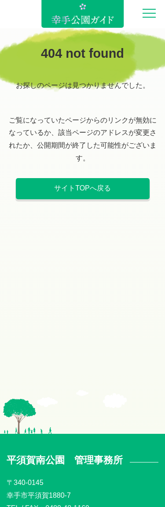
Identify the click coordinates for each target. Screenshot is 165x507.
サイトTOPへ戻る (82, 188)
